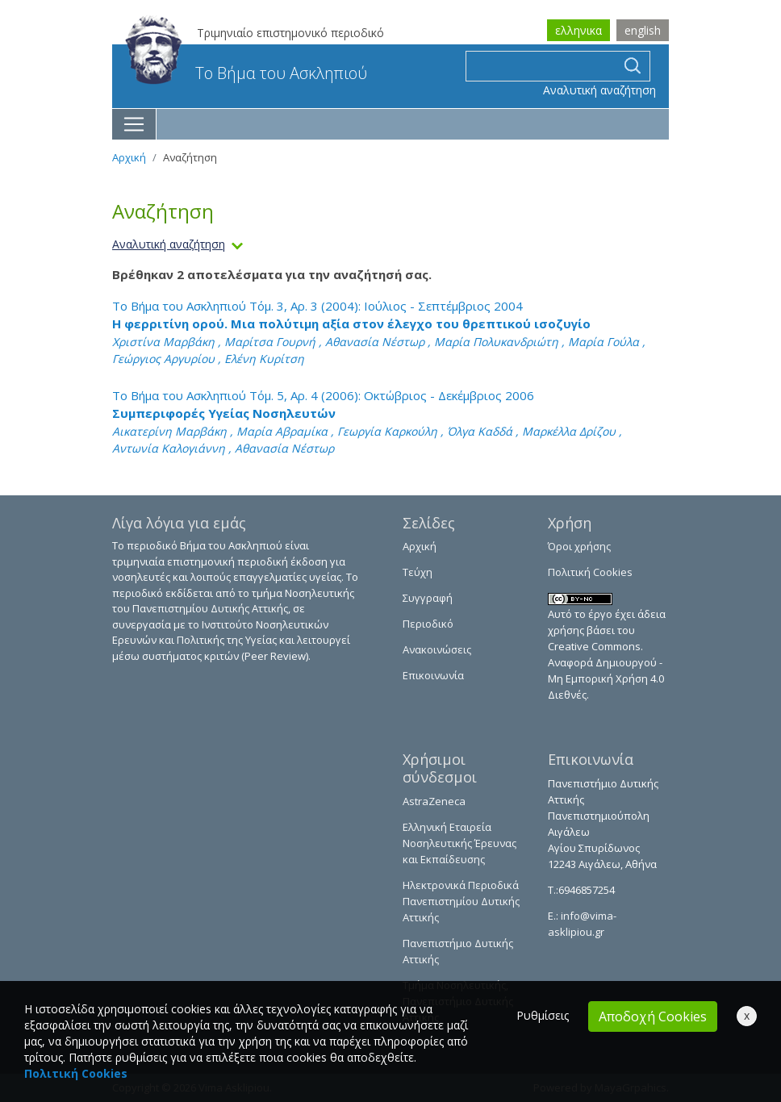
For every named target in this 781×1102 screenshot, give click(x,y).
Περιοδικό (428, 623)
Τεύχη (417, 572)
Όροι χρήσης (579, 546)
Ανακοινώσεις (437, 649)
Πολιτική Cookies (590, 572)
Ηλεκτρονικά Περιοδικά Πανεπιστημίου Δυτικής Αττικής (461, 901)
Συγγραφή (428, 598)
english (642, 30)
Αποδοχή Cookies (653, 1016)
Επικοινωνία (433, 675)
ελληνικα (578, 30)
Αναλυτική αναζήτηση (599, 90)
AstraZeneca (434, 801)
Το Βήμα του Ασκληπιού (246, 73)
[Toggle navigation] (134, 124)
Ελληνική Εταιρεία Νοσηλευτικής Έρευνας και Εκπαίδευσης (459, 843)
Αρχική (129, 157)
